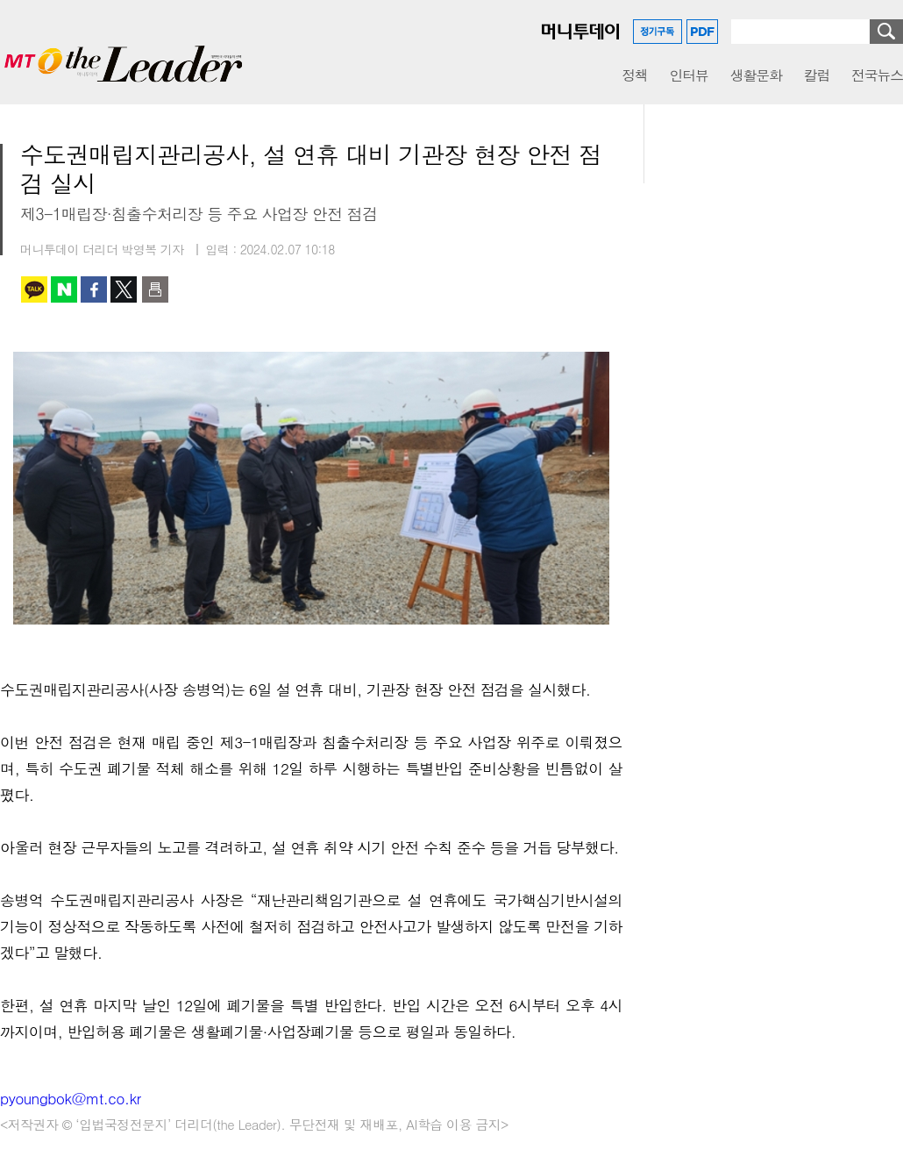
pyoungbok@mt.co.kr (70, 1098)
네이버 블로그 (64, 289)
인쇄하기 (155, 289)
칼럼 (816, 75)
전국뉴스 (877, 75)
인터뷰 (689, 75)
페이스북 (94, 289)
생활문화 (756, 75)
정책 (634, 75)
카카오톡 (34, 289)
